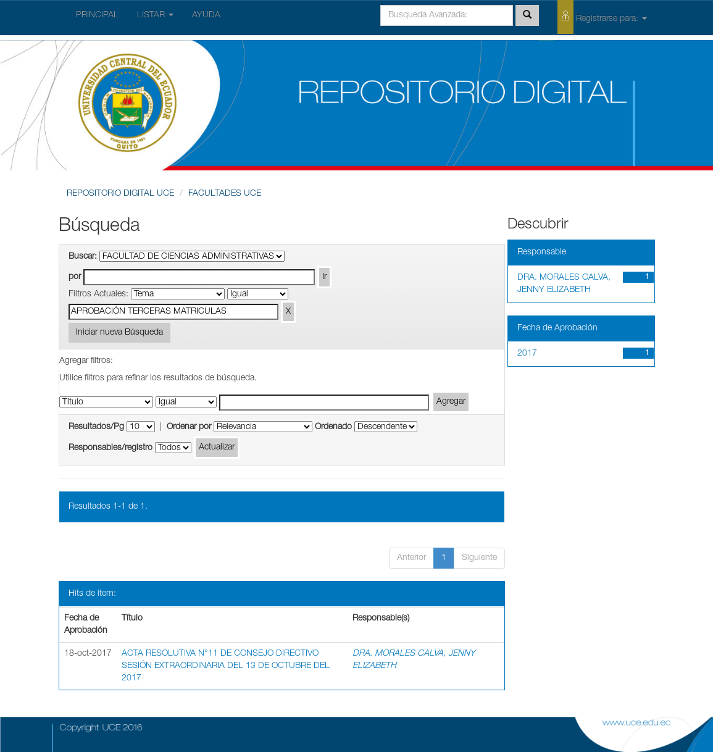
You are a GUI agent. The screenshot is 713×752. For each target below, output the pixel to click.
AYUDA (206, 15)
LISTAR (155, 15)
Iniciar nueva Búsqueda (119, 332)
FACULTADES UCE (224, 194)
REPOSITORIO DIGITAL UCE (120, 194)
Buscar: (83, 257)
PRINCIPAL (97, 15)
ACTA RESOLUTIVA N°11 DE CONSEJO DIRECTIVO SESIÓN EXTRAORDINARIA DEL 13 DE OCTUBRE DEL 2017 (226, 666)
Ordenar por (189, 427)
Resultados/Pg (96, 427)
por (75, 277)
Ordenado (333, 427)
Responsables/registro (110, 448)
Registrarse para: (602, 17)
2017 (527, 353)
